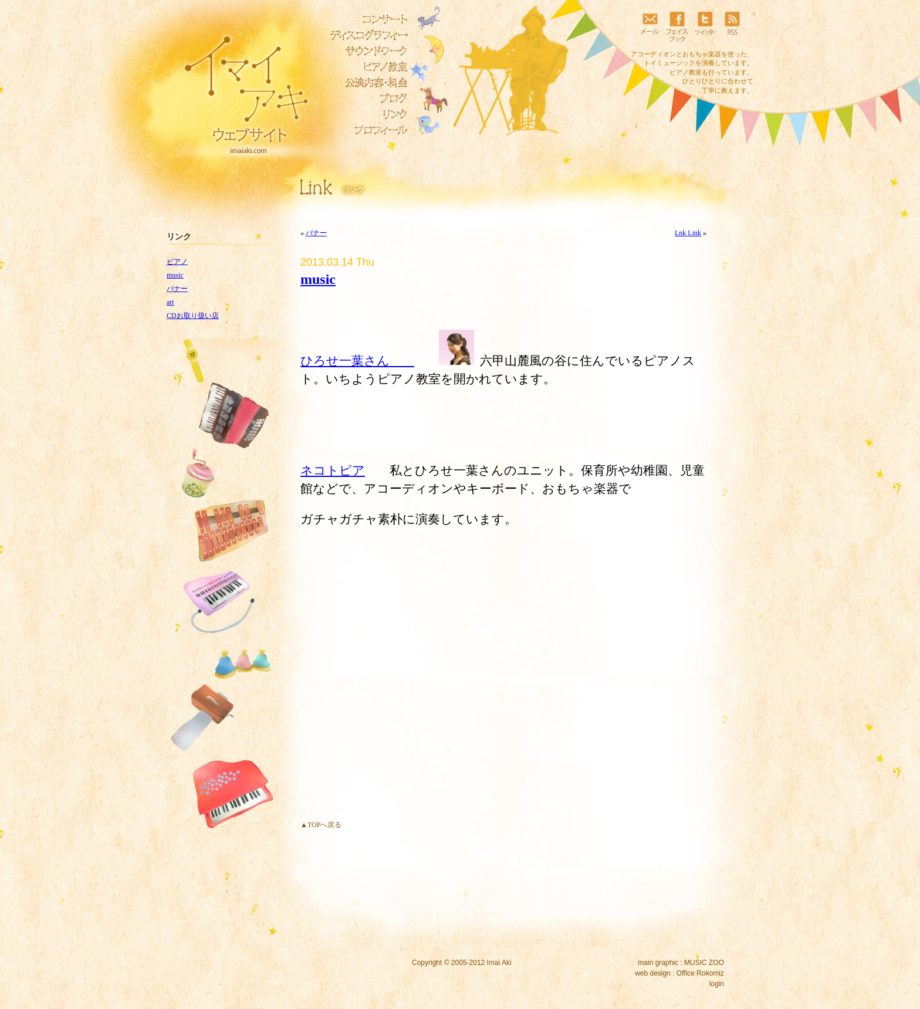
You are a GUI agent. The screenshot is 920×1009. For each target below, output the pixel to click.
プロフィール (366, 130)
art (170, 302)
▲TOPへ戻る (320, 825)
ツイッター (704, 26)
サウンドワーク (366, 51)
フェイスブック (677, 26)
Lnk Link (688, 233)
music (175, 275)
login (716, 984)
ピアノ (177, 262)
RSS (732, 26)
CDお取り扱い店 (193, 315)
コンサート (366, 19)
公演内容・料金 (366, 82)
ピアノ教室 (366, 66)
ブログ (366, 98)
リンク (366, 114)
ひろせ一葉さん (357, 360)
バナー (177, 289)
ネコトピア (332, 470)
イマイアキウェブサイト (238, 88)
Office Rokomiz (700, 973)
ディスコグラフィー (366, 35)
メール (649, 26)
